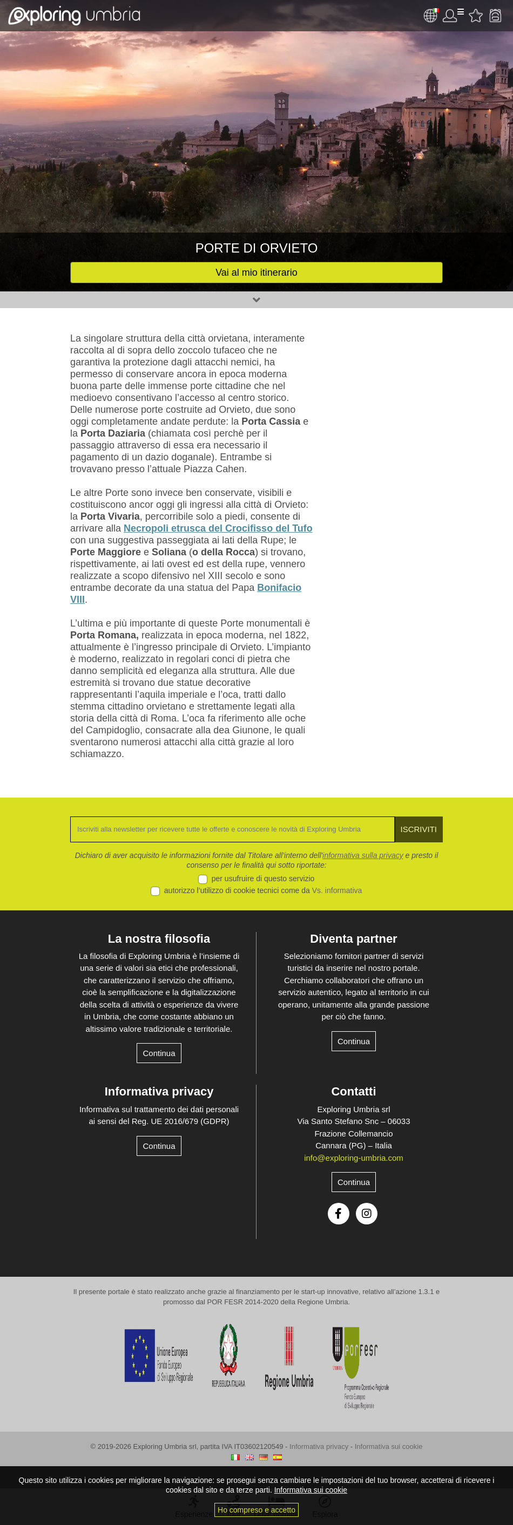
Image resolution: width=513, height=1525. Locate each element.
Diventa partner (353, 938)
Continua (159, 1053)
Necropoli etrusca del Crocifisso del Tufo (218, 528)
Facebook (338, 1213)
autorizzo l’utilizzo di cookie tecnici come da (263, 890)
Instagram (366, 1213)
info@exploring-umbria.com (353, 1157)
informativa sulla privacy (362, 855)
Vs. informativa (337, 890)
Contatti (353, 1091)
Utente (453, 15)
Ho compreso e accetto (256, 1510)
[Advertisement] (386, 510)
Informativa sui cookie (389, 1446)
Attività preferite (475, 15)
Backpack (495, 15)
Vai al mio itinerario (256, 272)
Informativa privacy (159, 1091)
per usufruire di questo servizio (263, 878)
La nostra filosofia (159, 938)
